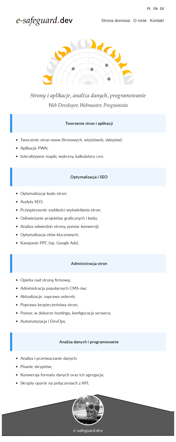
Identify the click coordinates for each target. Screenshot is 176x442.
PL (149, 9)
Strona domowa (115, 20)
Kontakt (157, 20)
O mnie (140, 20)
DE (162, 9)
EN (155, 9)
